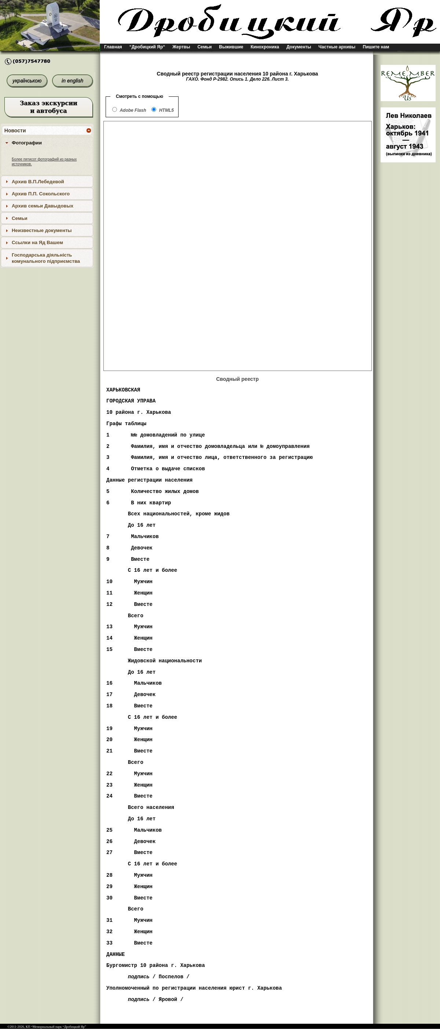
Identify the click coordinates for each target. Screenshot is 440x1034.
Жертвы (181, 46)
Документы (298, 46)
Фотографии (27, 143)
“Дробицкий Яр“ (147, 46)
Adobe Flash (133, 110)
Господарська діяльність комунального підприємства (46, 258)
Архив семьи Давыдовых (42, 206)
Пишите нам (376, 46)
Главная (113, 46)
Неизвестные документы (42, 230)
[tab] (47, 142)
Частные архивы (337, 46)
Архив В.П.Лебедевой (38, 181)
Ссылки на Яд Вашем (37, 242)
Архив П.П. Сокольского (41, 193)
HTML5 (166, 110)
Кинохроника (265, 46)
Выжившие (231, 46)
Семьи (204, 46)
